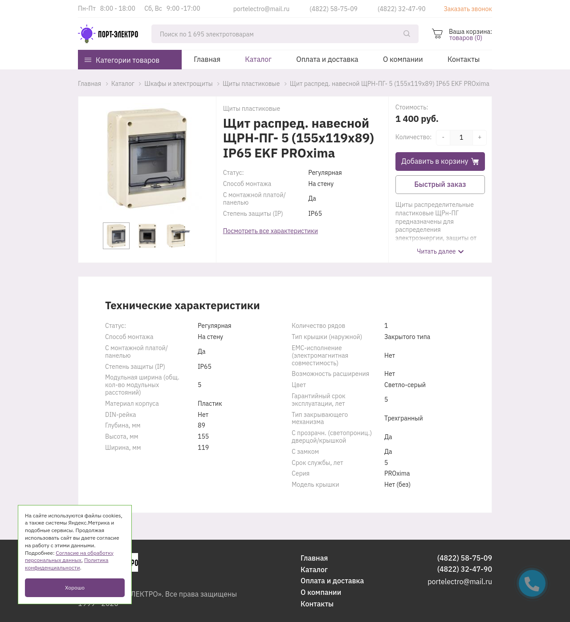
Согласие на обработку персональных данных (69, 556)
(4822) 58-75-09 (333, 9)
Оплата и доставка (327, 59)
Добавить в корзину (440, 161)
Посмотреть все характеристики (270, 231)
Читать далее (436, 251)
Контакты (464, 59)
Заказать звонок (468, 9)
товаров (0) (465, 38)
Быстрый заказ (440, 184)
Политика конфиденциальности (66, 564)
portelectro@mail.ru (261, 9)
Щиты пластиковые (251, 109)
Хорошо (75, 587)
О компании (403, 59)
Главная (207, 59)
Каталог (258, 59)
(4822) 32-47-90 (402, 9)
